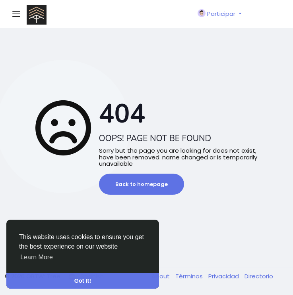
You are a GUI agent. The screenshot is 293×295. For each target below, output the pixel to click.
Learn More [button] (36, 257)
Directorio (258, 276)
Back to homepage (141, 184)
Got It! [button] (82, 281)
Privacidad (224, 276)
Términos (189, 276)
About (161, 276)
